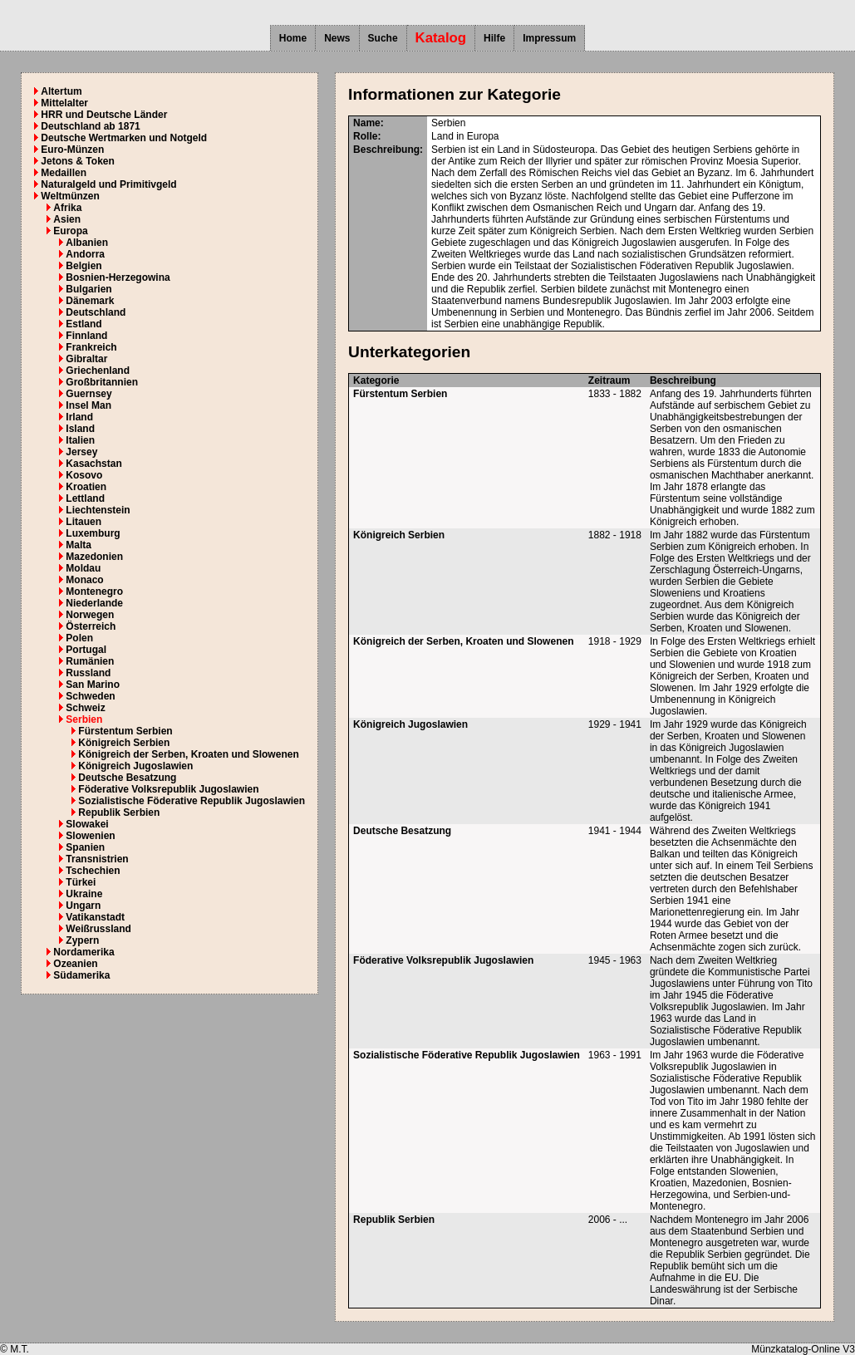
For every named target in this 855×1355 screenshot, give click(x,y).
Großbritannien (102, 382)
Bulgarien (88, 289)
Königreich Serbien (124, 743)
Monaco (84, 580)
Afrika (67, 208)
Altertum (61, 91)
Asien (67, 219)
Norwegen (90, 615)
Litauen (83, 522)
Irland (79, 417)
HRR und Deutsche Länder (104, 114)
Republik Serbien (119, 812)
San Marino (93, 684)
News (337, 38)
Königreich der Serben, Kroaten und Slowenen (188, 754)
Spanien (85, 847)
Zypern (82, 940)
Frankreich (91, 347)
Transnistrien (97, 859)
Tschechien (93, 870)
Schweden (90, 696)
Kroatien (86, 487)
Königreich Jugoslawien (135, 766)
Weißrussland (98, 929)
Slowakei (87, 824)
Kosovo (84, 475)
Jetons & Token (77, 161)
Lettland (85, 498)
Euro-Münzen (72, 149)
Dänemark (90, 301)
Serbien (84, 719)
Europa (70, 231)
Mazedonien (94, 556)
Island (80, 428)
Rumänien (90, 661)
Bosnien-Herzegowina (118, 277)
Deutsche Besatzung (127, 777)
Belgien (83, 266)
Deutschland (95, 312)
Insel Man (88, 405)
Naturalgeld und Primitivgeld (108, 184)
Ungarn (83, 905)
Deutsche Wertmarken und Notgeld (124, 138)
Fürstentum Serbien (125, 731)
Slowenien (90, 836)
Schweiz (85, 708)
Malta (78, 545)
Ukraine (84, 894)
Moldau (83, 568)
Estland (83, 324)
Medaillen (63, 173)
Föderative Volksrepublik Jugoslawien (168, 789)
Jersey (81, 452)
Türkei (81, 882)
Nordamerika (83, 952)
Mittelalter (64, 103)
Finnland (86, 335)
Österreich (90, 626)
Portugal (86, 649)
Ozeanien (75, 964)
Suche (383, 38)
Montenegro (94, 591)
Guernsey (88, 394)
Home (293, 38)
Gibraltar (86, 359)
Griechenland (98, 370)
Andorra (85, 254)
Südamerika (81, 975)
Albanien (87, 242)
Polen (79, 638)
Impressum (549, 38)
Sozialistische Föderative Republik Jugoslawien (191, 801)
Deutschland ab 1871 (90, 126)
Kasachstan (93, 463)
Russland (88, 673)
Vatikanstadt (95, 917)
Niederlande (94, 603)
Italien (80, 440)
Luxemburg (93, 533)
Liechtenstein (98, 510)
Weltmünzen (70, 196)
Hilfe (494, 38)
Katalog (441, 38)
